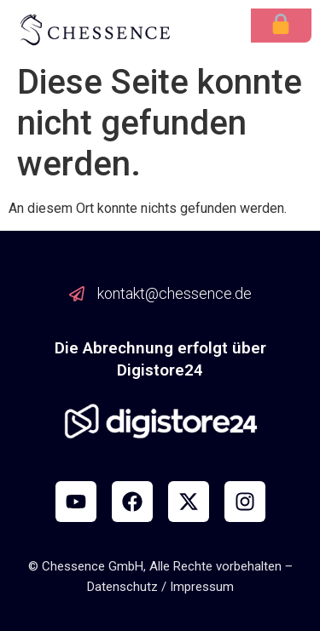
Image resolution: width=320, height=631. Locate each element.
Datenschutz (122, 586)
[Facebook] (132, 501)
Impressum (202, 586)
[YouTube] (75, 501)
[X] (188, 501)
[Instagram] (244, 501)
